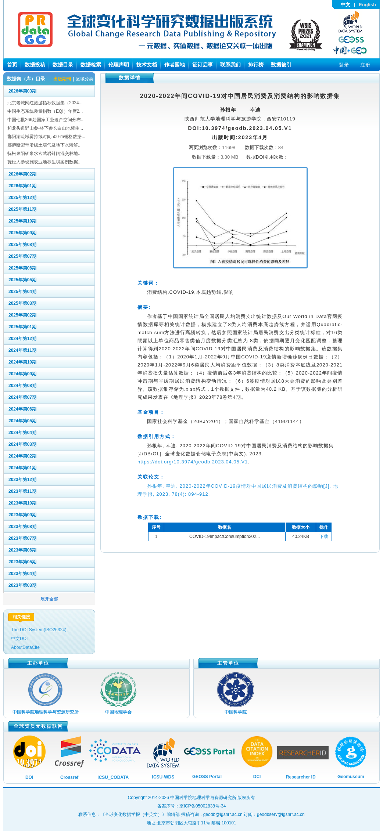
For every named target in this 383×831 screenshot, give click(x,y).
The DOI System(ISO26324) (39, 629)
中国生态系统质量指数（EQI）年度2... (45, 111)
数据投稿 (35, 65)
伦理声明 (118, 65)
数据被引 (281, 65)
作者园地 (174, 65)
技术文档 (146, 65)
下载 (323, 536)
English (367, 4)
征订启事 (202, 65)
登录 (344, 65)
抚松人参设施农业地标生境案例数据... (44, 162)
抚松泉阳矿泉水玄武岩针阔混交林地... (44, 153)
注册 (365, 65)
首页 (12, 65)
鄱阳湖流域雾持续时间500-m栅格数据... (46, 136)
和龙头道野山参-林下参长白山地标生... (45, 128)
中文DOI (19, 638)
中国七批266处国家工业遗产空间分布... (46, 119)
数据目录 (63, 65)
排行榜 (256, 65)
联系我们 (230, 65)
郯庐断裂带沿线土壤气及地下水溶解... (44, 145)
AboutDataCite (25, 647)
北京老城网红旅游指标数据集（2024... (45, 102)
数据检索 (90, 65)
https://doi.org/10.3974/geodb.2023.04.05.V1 (192, 462)
